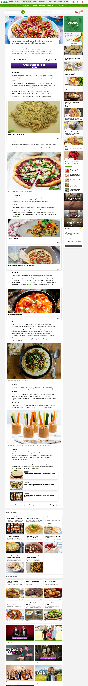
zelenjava (26, 504)
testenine (18, 504)
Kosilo (38, 12)
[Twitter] (46, 60)
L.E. (14, 59)
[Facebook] (43, 60)
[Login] (85, 2)
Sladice (33, 12)
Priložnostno (44, 1)
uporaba (13, 504)
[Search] (76, 2)
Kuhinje (36, 1)
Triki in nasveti (59, 1)
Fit (55, 5)
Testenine (48, 12)
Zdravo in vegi (28, 1)
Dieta (59, 5)
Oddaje (67, 1)
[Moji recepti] (82, 2)
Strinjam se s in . (74, 242)
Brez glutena (50, 5)
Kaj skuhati (20, 1)
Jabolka (29, 12)
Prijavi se (74, 246)
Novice (52, 1)
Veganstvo (34, 5)
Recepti (13, 1)
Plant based (42, 5)
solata (31, 504)
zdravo (35, 504)
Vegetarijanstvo (26, 5)
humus (9, 504)
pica (22, 504)
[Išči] (23, 12)
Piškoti (42, 12)
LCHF (63, 5)
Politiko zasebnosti (71, 242)
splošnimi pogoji (76, 241)
